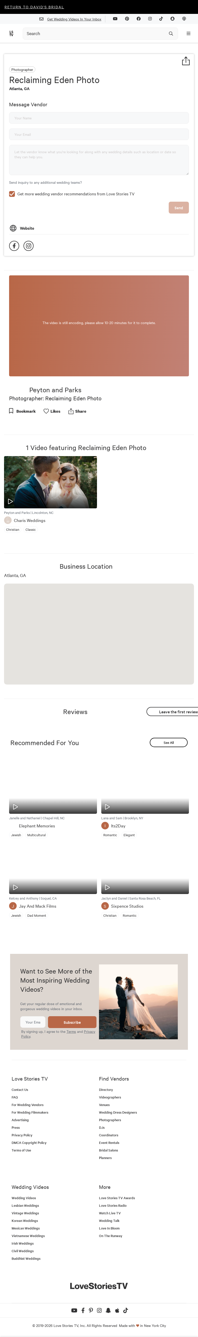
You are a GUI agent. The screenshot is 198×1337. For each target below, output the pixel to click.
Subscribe (72, 1022)
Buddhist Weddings (26, 1258)
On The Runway (110, 1235)
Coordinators (108, 1135)
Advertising (20, 1119)
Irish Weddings (23, 1243)
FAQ (15, 1097)
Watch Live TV (110, 1213)
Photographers (110, 1119)
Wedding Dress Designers (118, 1112)
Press (16, 1127)
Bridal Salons (108, 1150)
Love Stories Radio (113, 1205)
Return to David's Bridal (34, 6)
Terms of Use (21, 1150)
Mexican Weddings (26, 1228)
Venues (104, 1104)
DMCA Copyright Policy (29, 1142)
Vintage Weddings (25, 1213)
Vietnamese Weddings (28, 1235)
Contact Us (20, 1089)
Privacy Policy (22, 1135)
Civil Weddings (23, 1250)
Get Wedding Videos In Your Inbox (72, 19)
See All (169, 742)
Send (179, 207)
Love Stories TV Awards (117, 1197)
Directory (106, 1089)
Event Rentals (109, 1142)
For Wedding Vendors (27, 1104)
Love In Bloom (109, 1228)
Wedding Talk (109, 1220)
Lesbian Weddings (25, 1205)
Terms (71, 1031)
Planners (105, 1157)
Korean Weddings (25, 1220)
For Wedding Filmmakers (30, 1112)
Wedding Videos (24, 1197)
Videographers (110, 1097)
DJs (102, 1127)
